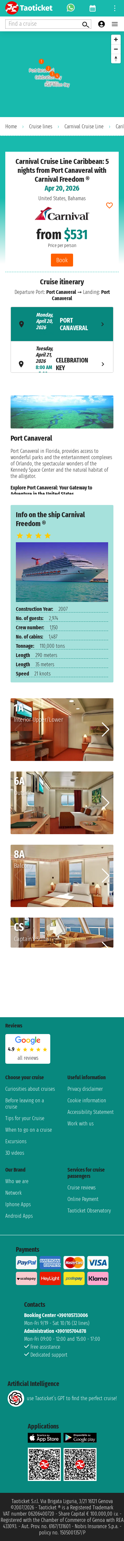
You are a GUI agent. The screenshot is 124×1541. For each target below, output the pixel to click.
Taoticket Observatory (89, 1211)
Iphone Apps (18, 1204)
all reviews (28, 1058)
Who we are (16, 1181)
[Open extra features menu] (48, 24)
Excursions (15, 1141)
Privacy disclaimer (85, 1089)
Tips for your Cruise (24, 1118)
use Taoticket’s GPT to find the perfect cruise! (62, 1398)
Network (13, 1193)
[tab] (62, 324)
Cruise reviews (81, 1187)
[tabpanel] (62, 444)
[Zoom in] (116, 39)
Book (62, 260)
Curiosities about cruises (30, 1089)
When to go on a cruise (28, 1130)
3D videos (14, 1153)
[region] (62, 74)
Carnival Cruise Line (83, 126)
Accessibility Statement (90, 1112)
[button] (105, 729)
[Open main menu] (115, 24)
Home (11, 126)
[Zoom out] (116, 49)
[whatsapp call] (71, 8)
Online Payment (83, 1199)
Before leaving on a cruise (24, 1103)
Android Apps (19, 1216)
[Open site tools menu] (115, 8)
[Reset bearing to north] (116, 58)
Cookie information (86, 1100)
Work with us (80, 1123)
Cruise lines (40, 126)
